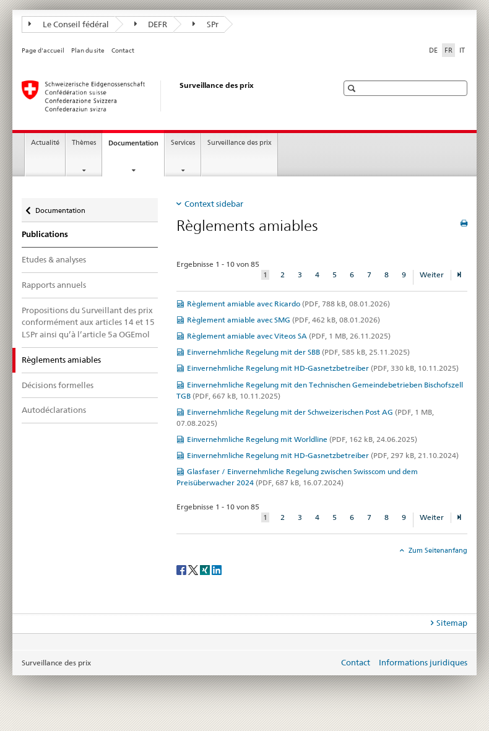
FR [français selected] (448, 50)
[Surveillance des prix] (167, 95)
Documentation (136, 146)
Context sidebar (213, 204)
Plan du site (88, 50)
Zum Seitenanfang (437, 550)
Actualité (45, 143)
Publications (45, 234)
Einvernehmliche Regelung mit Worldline (302, 439)
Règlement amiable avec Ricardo (288, 303)
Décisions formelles (57, 385)
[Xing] (206, 569)
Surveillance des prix (239, 143)
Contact (122, 50)
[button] (353, 88)
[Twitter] (194, 569)
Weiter (432, 274)
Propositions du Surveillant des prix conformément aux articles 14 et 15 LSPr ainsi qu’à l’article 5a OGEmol (88, 322)
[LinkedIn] (217, 569)
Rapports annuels (54, 285)
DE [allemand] (433, 50)
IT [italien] (462, 50)
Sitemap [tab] (451, 623)
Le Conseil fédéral (68, 24)
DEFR (151, 24)
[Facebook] (182, 569)
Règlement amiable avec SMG (283, 319)
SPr (206, 24)
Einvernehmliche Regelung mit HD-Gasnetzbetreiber (323, 368)
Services (183, 143)
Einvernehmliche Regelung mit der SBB (298, 352)
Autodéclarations (54, 410)
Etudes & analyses (54, 259)
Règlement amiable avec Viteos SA (289, 335)
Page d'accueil (43, 50)
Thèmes (84, 143)
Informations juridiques (423, 662)
